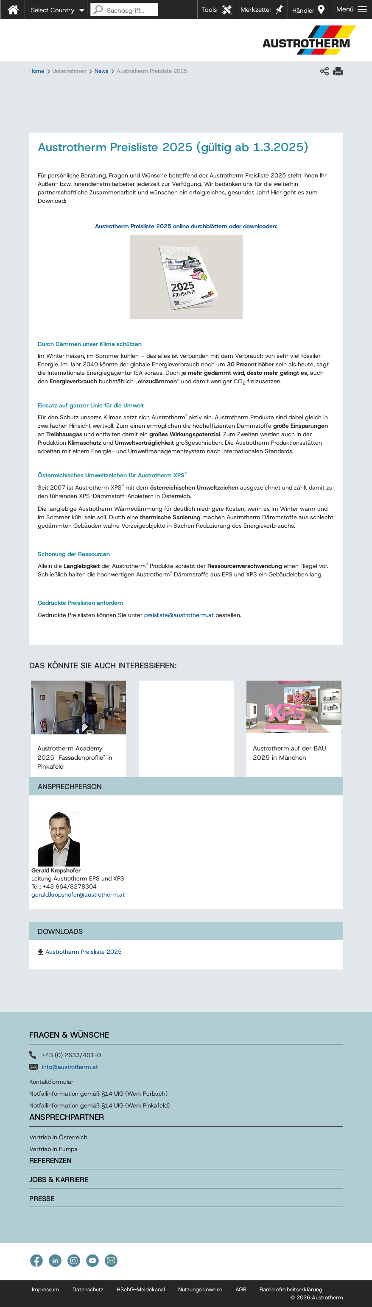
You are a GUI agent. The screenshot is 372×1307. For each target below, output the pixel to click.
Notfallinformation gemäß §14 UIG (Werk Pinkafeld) (99, 1105)
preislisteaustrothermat (179, 615)
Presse (41, 1198)
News (101, 71)
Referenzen (50, 1160)
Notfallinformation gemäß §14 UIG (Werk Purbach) (98, 1093)
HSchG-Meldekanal (141, 1289)
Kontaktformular (51, 1081)
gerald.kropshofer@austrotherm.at (78, 894)
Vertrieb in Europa (53, 1149)
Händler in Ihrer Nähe (303, 12)
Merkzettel (256, 10)
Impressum (45, 1289)
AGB (240, 1289)
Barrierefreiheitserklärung (291, 1289)
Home (36, 71)
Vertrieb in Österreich (58, 1137)
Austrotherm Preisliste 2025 (83, 951)
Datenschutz (88, 1289)
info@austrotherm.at (70, 1067)
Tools (209, 10)
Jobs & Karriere (58, 1179)
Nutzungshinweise (200, 1289)
